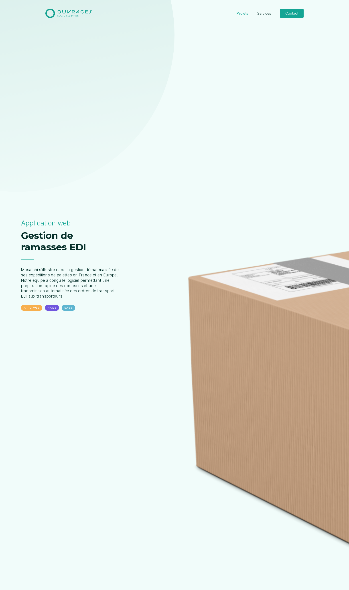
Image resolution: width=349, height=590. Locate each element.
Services (264, 13)
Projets (242, 13)
